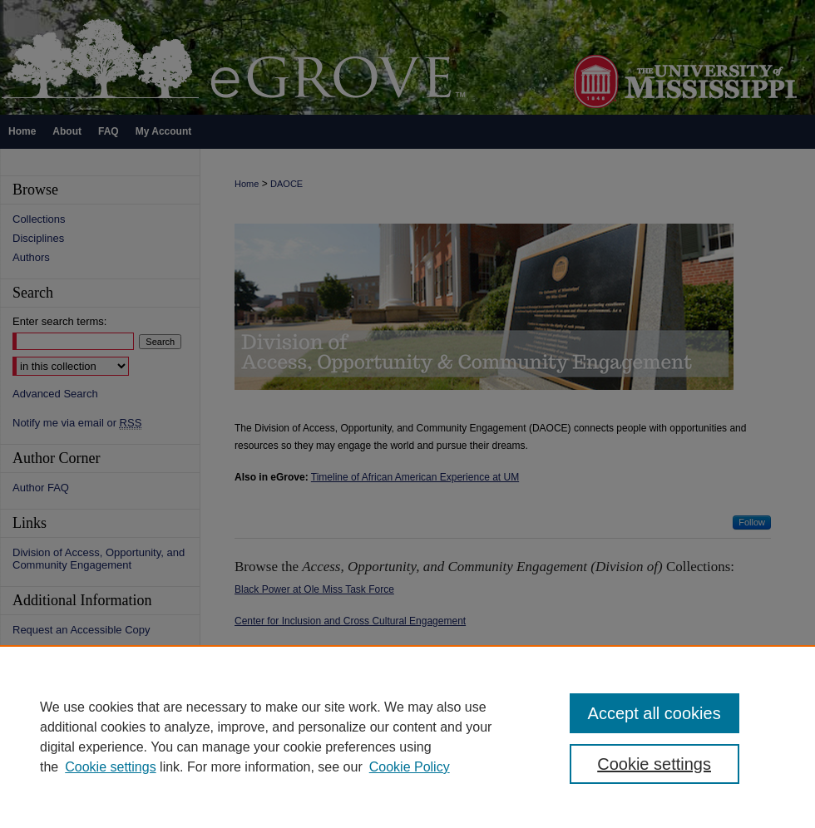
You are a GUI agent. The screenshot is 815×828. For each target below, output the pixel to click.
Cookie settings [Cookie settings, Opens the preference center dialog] (654, 764)
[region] (407, 736)
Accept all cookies (654, 713)
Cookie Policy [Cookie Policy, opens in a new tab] (409, 767)
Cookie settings (110, 767)
